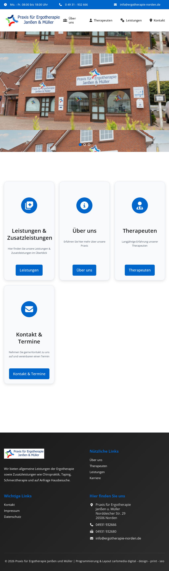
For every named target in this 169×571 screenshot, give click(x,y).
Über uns (69, 20)
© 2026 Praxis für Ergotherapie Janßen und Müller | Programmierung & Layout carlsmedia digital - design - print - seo (84, 561)
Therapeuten (100, 20)
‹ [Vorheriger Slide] (5, 91)
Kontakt (157, 20)
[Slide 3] (89, 144)
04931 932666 (106, 524)
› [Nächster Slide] (163, 91)
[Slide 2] (84, 144)
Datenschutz (12, 517)
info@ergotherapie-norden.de (118, 538)
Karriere (95, 478)
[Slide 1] (80, 144)
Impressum (12, 511)
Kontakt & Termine (29, 373)
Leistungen (131, 20)
